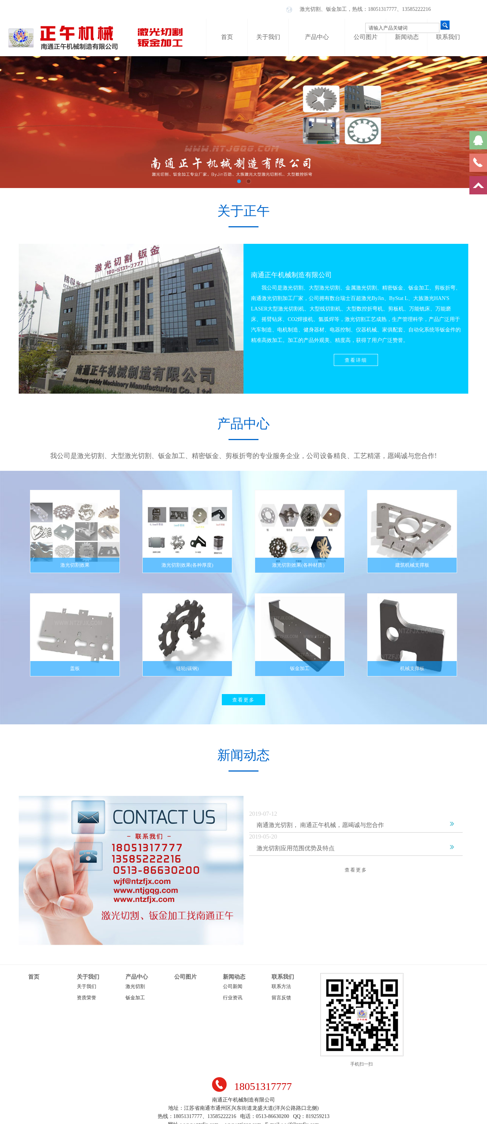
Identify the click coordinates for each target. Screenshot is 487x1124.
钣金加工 (135, 997)
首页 (33, 977)
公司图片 (185, 977)
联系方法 (281, 986)
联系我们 (283, 977)
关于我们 (88, 977)
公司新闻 (232, 986)
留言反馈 (281, 997)
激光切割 (135, 986)
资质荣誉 (86, 997)
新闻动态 (234, 977)
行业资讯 (232, 997)
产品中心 (136, 977)
